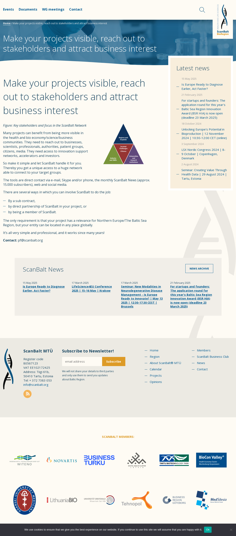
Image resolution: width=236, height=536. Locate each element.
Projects (156, 375)
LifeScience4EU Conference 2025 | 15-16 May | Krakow (92, 288)
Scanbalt (223, 19)
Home (7, 23)
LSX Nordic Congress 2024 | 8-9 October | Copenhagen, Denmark (203, 154)
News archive (199, 268)
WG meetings (53, 9)
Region (155, 356)
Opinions (156, 382)
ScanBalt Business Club (213, 356)
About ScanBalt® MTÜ (165, 363)
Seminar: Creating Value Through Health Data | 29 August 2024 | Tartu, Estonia (204, 174)
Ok (208, 529)
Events (8, 9)
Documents (28, 9)
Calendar (156, 369)
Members (204, 350)
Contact (75, 9)
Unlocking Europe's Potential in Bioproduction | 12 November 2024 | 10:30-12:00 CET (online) (204, 133)
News (201, 363)
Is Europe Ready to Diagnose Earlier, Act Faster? (202, 86)
